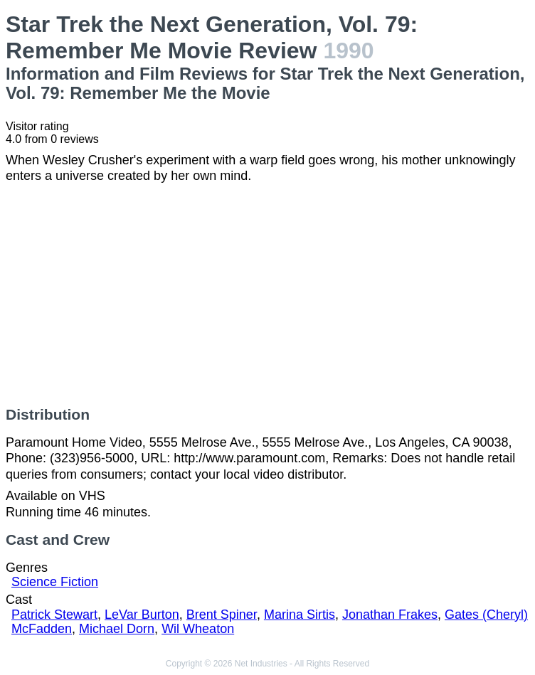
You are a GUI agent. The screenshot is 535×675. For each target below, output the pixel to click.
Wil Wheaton (197, 629)
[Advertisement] (267, 295)
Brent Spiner (221, 614)
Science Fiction (54, 582)
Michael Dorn (116, 629)
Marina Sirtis (299, 614)
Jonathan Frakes (390, 614)
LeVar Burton (142, 614)
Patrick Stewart (54, 614)
